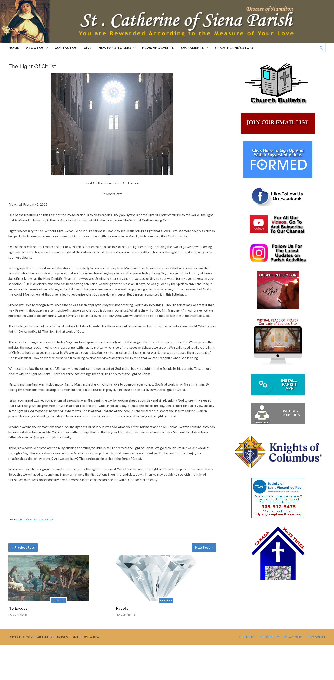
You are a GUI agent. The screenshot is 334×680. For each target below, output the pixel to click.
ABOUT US (37, 47)
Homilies (58, 600)
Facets (122, 608)
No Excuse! (18, 608)
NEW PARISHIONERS (116, 47)
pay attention (34, 519)
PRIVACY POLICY (293, 637)
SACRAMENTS (194, 47)
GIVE (87, 47)
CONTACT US (66, 47)
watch (49, 519)
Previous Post (23, 547)
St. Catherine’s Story (234, 47)
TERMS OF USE (317, 637)
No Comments (17, 614)
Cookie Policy (269, 637)
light (20, 519)
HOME (13, 47)
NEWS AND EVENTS (158, 47)
